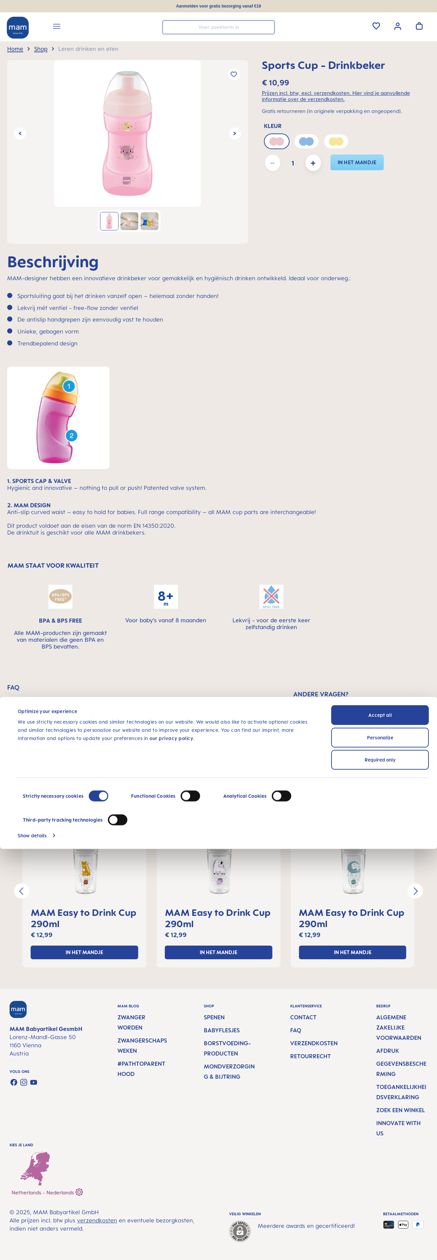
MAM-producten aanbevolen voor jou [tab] (223, 794)
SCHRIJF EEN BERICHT (362, 749)
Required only (380, 1171)
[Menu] (56, 27)
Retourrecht (310, 1056)
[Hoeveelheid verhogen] (313, 163)
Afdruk (387, 1050)
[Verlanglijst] (376, 26)
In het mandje (357, 162)
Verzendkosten (314, 1043)
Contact (303, 1017)
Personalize (380, 1148)
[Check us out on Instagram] (23, 1082)
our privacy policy (171, 1149)
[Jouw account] (397, 25)
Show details (32, 1246)
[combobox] (218, 27)
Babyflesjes (222, 1030)
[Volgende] (235, 134)
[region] (127, 152)
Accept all (380, 1126)
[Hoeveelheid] (292, 163)
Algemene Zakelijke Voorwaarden (398, 1027)
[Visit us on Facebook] (14, 1082)
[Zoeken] (268, 27)
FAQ (295, 1030)
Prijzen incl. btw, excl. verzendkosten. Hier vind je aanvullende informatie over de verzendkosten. (336, 96)
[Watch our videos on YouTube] (33, 1082)
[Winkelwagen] (419, 26)
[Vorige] (20, 134)
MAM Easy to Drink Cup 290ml (83, 918)
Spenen (214, 1017)
